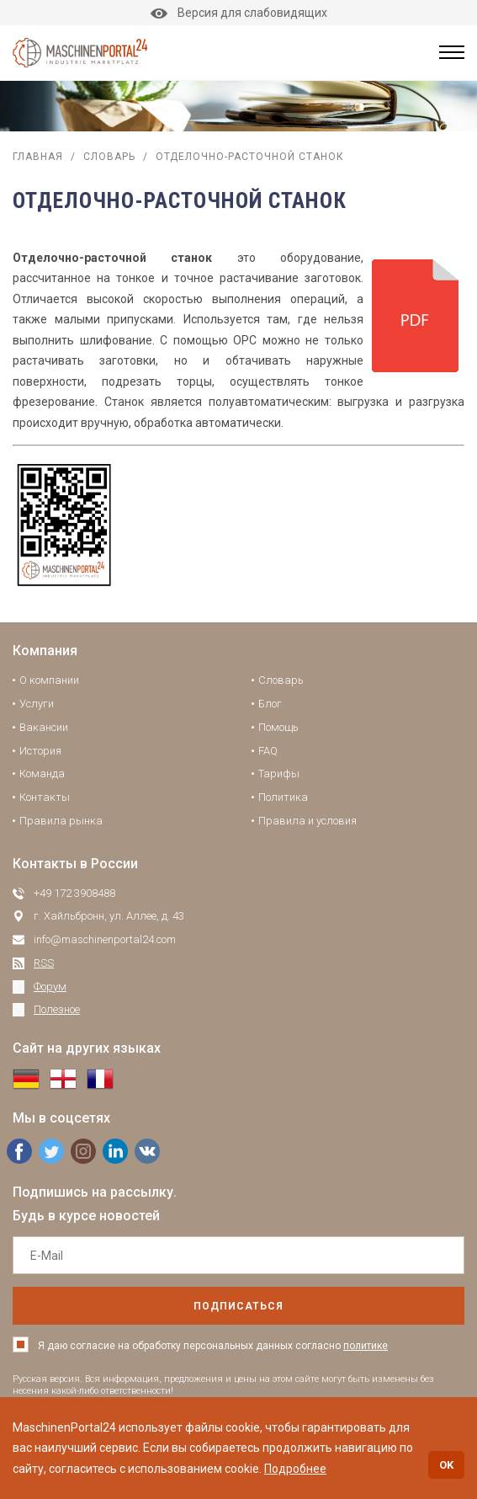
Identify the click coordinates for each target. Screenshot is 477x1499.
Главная (38, 157)
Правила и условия (307, 820)
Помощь (278, 727)
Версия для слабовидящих (239, 12)
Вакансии (43, 727)
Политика (283, 797)
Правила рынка (61, 820)
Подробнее (295, 1468)
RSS (44, 963)
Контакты (44, 797)
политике (365, 1346)
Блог (270, 703)
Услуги (36, 703)
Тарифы (278, 773)
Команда (42, 773)
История (40, 750)
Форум (50, 986)
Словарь (109, 157)
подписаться (238, 1306)
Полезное (57, 1009)
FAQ (268, 750)
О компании (49, 680)
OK (446, 1465)
